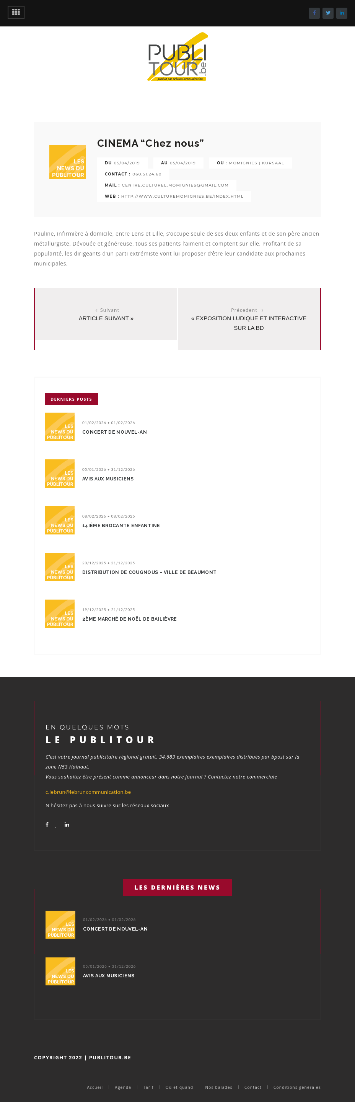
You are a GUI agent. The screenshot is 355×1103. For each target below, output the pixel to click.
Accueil (95, 1087)
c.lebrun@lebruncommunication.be (88, 791)
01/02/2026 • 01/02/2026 (108, 422)
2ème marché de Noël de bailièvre (129, 619)
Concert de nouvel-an (114, 432)
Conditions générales (297, 1087)
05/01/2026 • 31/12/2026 (108, 469)
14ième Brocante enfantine (121, 525)
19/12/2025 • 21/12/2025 (108, 609)
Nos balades (218, 1087)
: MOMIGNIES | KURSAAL (255, 163)
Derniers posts (71, 399)
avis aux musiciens (108, 479)
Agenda (123, 1087)
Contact (253, 1087)
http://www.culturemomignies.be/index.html (182, 196)
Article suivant (104, 318)
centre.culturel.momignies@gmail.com (175, 185)
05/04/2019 (127, 163)
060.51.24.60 (147, 174)
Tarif (148, 1087)
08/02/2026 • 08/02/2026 (108, 516)
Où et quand (180, 1087)
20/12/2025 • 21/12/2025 (108, 563)
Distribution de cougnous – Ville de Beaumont (149, 572)
